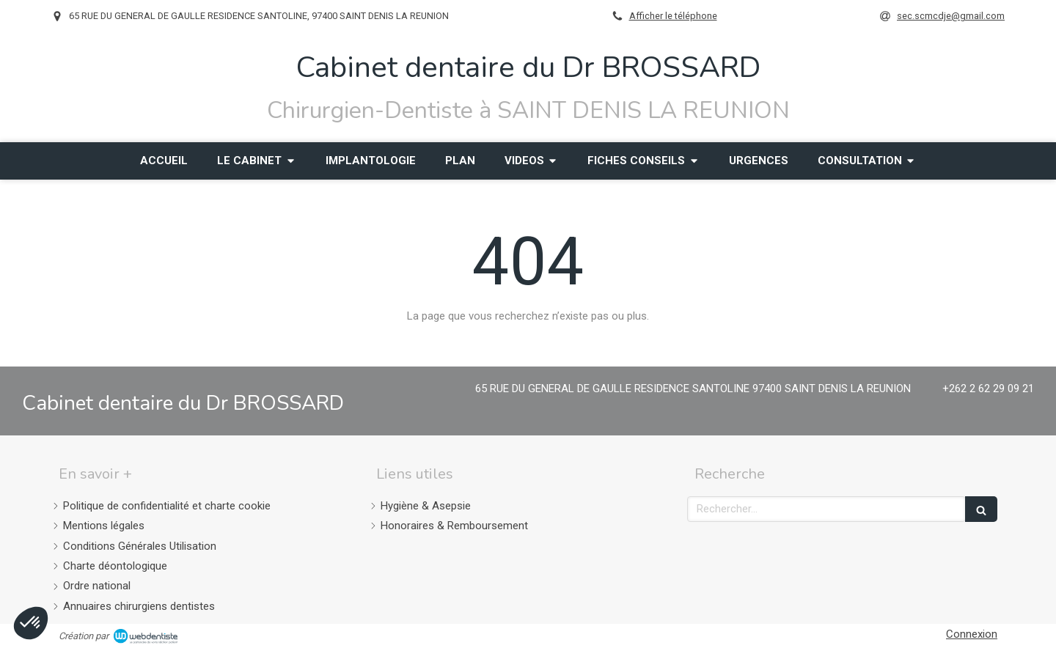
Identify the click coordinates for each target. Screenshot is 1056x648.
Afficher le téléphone (673, 15)
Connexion (971, 634)
